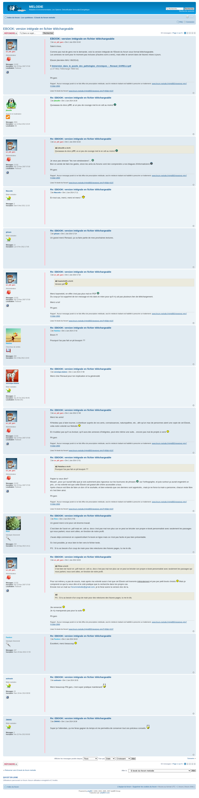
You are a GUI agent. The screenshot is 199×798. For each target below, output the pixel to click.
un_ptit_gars (58, 42)
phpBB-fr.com (105, 793)
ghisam (57, 234)
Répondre (10, 33)
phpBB (89, 791)
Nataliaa (57, 331)
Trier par (106, 758)
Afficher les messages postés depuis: (75, 758)
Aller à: (124, 770)
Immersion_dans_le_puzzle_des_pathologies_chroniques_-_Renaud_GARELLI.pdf (91, 66)
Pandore (57, 639)
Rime (56, 519)
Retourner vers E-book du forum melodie (20, 770)
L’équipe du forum (124, 787)
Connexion (190, 22)
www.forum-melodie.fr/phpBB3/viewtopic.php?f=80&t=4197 (91, 91)
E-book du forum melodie (45, 17)
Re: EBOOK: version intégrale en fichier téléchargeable (80, 97)
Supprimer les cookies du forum (145, 787)
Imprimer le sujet (187, 17)
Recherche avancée (186, 11)
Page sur (177, 33)
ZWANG (57, 721)
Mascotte (57, 192)
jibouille (57, 101)
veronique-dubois (60, 372)
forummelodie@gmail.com (83, 587)
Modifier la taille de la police (192, 17)
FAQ (181, 22)
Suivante (190, 758)
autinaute (57, 680)
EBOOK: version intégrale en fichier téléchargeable (38, 28)
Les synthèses (27, 17)
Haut (193, 93)
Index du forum (13, 17)
